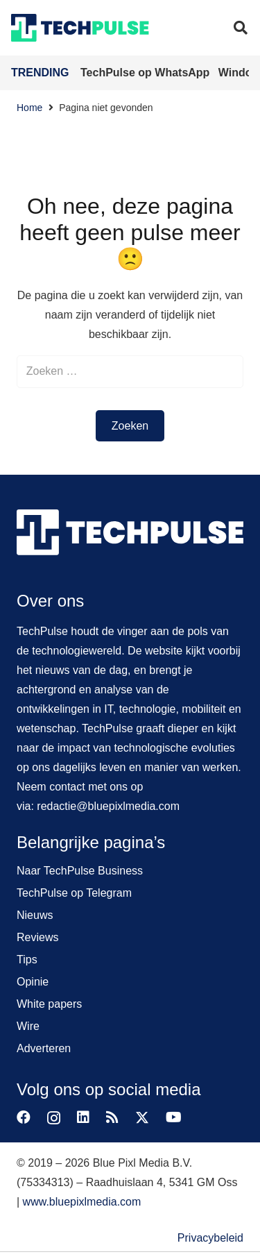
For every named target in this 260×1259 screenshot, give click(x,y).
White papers (49, 1004)
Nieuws (35, 915)
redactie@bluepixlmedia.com (108, 806)
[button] (240, 28)
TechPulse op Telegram (74, 893)
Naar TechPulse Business (80, 871)
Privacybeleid (210, 1238)
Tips (27, 959)
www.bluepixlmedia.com (82, 1202)
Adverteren (44, 1048)
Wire (28, 1026)
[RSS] (112, 1117)
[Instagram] (53, 1118)
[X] (142, 1117)
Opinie (33, 982)
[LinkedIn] (83, 1117)
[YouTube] (174, 1117)
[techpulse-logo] (80, 28)
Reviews (37, 937)
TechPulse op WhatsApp (146, 72)
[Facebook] (24, 1117)
